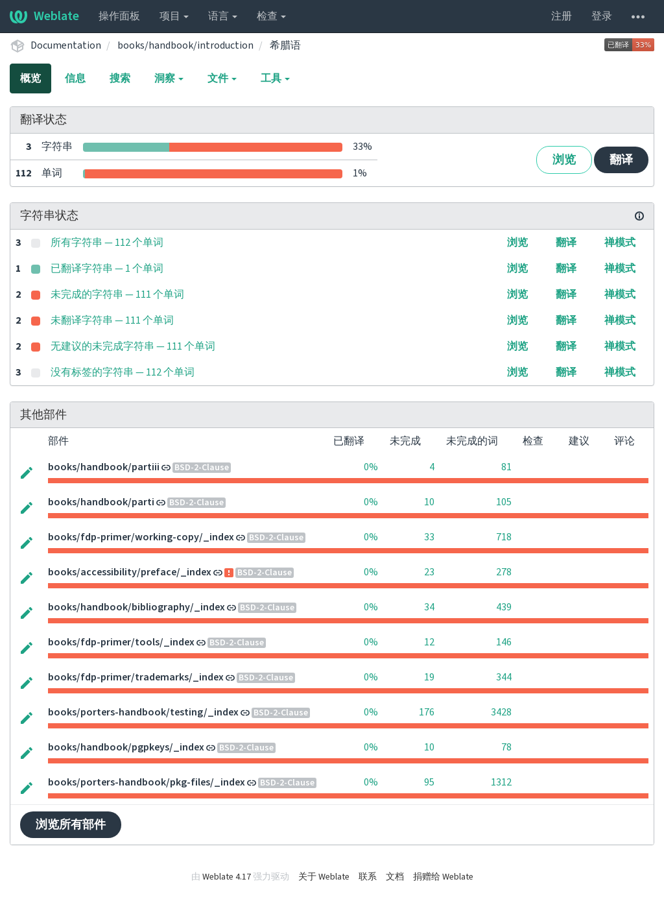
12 (429, 642)
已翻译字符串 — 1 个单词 (107, 268)
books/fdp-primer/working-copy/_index (141, 537)
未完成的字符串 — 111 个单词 (117, 294)
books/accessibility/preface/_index (129, 572)
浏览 (564, 160)
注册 (561, 16)
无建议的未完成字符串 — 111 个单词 (133, 346)
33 (429, 537)
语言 (222, 16)
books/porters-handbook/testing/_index (143, 712)
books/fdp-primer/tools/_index (121, 642)
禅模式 (619, 242)
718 (504, 537)
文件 (222, 78)
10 (429, 502)
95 (429, 782)
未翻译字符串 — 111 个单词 (112, 320)
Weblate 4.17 (226, 876)
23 (429, 572)
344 (504, 677)
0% (371, 467)
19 (429, 677)
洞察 (169, 78)
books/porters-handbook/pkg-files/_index (146, 782)
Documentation (65, 45)
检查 (271, 16)
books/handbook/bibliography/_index (136, 607)
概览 (30, 78)
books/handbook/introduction (185, 45)
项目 (174, 16)
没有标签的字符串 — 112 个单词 (123, 372)
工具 (275, 78)
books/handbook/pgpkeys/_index (126, 747)
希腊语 (285, 45)
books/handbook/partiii (104, 467)
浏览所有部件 (71, 825)
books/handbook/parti (101, 502)
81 (506, 467)
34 (429, 607)
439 (504, 607)
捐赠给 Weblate (443, 876)
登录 (601, 16)
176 (426, 712)
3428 (501, 712)
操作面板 (119, 16)
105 (504, 502)
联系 (368, 876)
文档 (395, 876)
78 (506, 747)
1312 (501, 782)
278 (504, 572)
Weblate (44, 16)
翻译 (621, 160)
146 (504, 642)
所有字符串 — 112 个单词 (107, 242)
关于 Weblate (324, 876)
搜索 (120, 78)
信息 (75, 78)
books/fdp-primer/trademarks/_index (136, 677)
